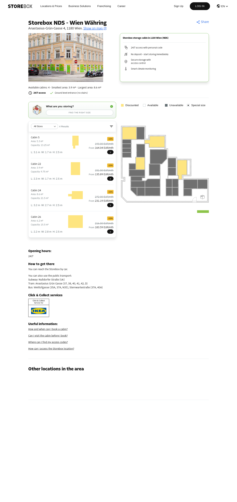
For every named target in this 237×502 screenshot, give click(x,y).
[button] (222, 6)
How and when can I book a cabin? (48, 329)
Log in (200, 6)
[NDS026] (110, 231)
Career (121, 6)
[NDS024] (110, 205)
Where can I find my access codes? (48, 342)
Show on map (95, 28)
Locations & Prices (51, 6)
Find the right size (80, 112)
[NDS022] (110, 178)
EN (223, 6)
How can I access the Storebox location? (51, 349)
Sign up (178, 6)
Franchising (104, 6)
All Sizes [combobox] (38, 126)
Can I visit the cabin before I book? (48, 336)
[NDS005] (110, 152)
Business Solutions (79, 6)
